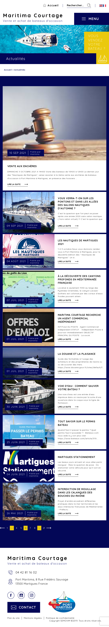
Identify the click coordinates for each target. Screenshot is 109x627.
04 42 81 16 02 (26, 572)
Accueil (53, 5)
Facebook (10, 595)
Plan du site (13, 618)
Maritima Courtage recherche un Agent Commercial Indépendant (79, 318)
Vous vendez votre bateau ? (96, 42)
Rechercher (89, 5)
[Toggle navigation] (93, 16)
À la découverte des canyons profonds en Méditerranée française (79, 279)
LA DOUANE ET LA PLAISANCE (77, 353)
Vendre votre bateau (102, 58)
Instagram (31, 595)
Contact (27, 607)
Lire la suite (13, 184)
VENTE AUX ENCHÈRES (22, 166)
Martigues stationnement (76, 457)
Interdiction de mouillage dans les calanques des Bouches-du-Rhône (77, 492)
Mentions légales (33, 618)
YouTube (21, 595)
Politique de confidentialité (60, 618)
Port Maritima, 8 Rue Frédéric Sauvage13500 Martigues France (41, 581)
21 (44, 528)
